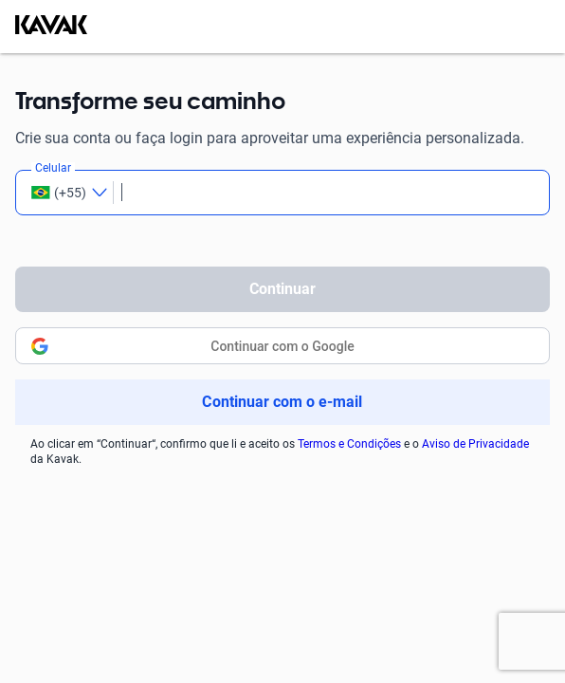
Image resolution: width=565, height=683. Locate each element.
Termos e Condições (349, 444)
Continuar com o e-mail (282, 402)
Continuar (282, 289)
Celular (53, 168)
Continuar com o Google (282, 346)
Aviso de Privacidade (475, 444)
